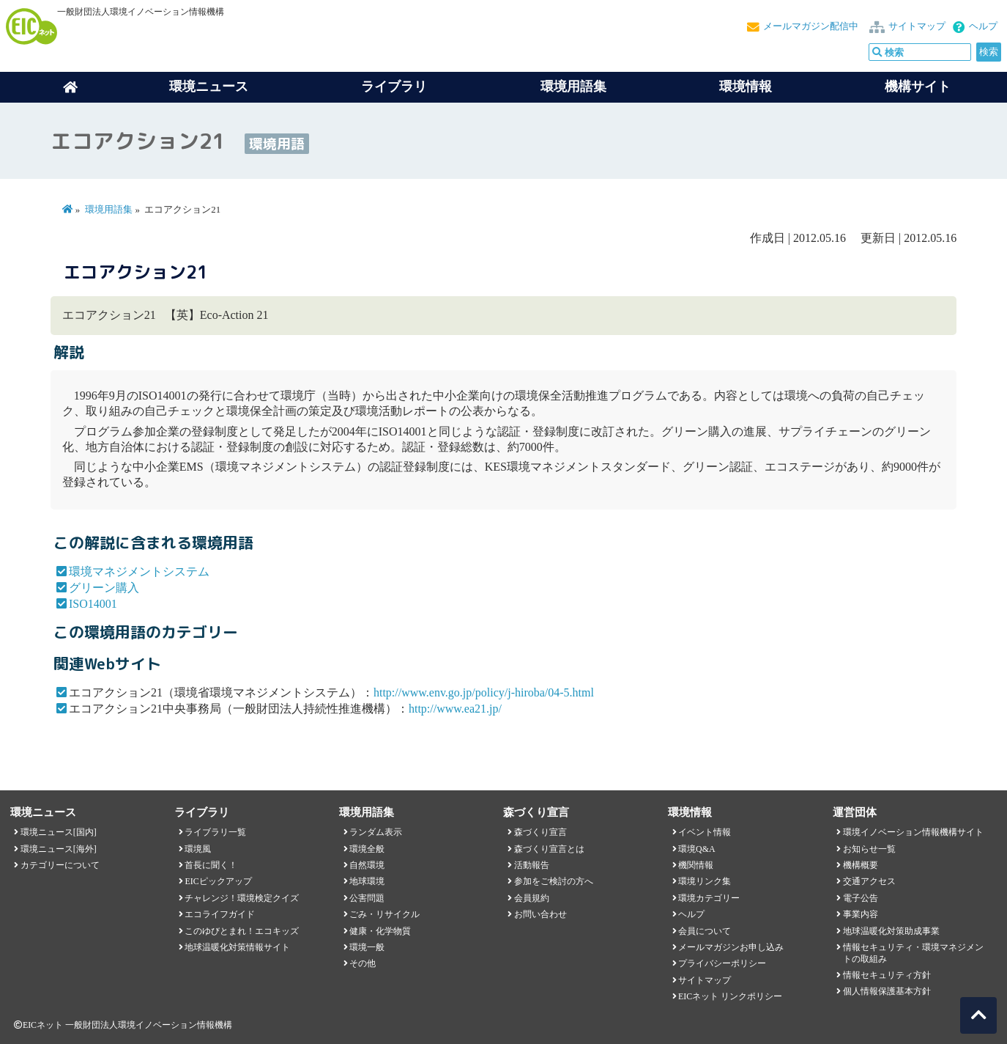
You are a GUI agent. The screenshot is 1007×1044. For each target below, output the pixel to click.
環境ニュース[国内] (59, 832)
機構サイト (918, 86)
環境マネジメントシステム (139, 571)
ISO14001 (93, 604)
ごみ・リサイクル (384, 914)
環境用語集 (573, 86)
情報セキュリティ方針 (887, 975)
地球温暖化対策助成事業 (891, 931)
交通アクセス (869, 881)
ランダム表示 (375, 832)
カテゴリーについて (60, 865)
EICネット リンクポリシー (730, 996)
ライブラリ (394, 86)
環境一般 (366, 947)
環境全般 (366, 849)
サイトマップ (916, 26)
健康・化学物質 (380, 931)
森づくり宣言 (540, 832)
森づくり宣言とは (549, 849)
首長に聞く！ (211, 865)
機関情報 (695, 865)
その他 (362, 963)
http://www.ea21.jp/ (455, 708)
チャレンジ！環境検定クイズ (242, 898)
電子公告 (860, 898)
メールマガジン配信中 (810, 26)
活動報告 (531, 865)
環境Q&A (696, 849)
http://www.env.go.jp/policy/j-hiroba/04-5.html (484, 692)
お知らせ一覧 (869, 849)
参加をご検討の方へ (553, 881)
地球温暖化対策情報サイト (237, 947)
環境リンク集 (704, 881)
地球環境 (366, 881)
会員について (704, 931)
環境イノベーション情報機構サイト (913, 832)
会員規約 (531, 898)
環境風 (198, 849)
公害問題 (366, 898)
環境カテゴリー (709, 898)
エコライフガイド (220, 914)
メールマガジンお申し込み (731, 947)
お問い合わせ (540, 914)
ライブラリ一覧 (215, 832)
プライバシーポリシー (722, 963)
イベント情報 (704, 832)
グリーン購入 (104, 587)
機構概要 (860, 865)
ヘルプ (983, 26)
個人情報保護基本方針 (887, 991)
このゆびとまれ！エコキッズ (242, 931)
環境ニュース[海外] (59, 849)
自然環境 (366, 865)
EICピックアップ (218, 881)
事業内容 (860, 914)
